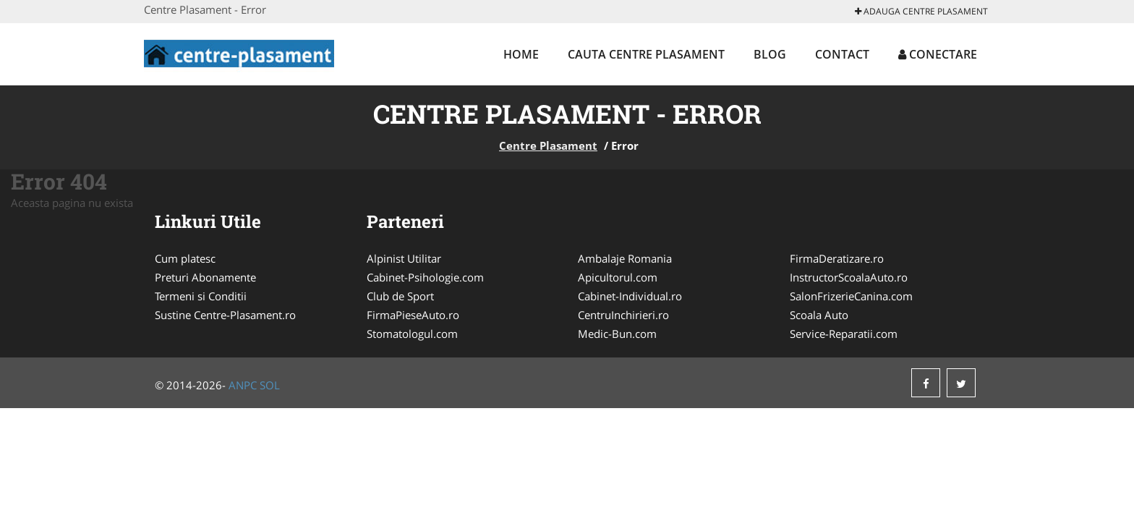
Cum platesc (185, 258)
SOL (270, 385)
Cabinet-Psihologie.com (425, 277)
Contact (842, 54)
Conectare (937, 54)
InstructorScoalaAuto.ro (849, 277)
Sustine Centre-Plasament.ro (225, 315)
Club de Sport (400, 296)
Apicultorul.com (617, 277)
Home (521, 54)
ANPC (243, 385)
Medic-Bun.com (617, 333)
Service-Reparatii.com (844, 333)
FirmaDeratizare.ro (837, 258)
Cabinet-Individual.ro (630, 296)
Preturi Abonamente (205, 277)
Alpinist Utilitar (404, 258)
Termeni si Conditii (201, 296)
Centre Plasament (548, 145)
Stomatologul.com (412, 333)
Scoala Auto (819, 315)
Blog (770, 54)
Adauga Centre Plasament (921, 11)
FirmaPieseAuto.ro (413, 315)
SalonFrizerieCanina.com (851, 296)
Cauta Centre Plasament (646, 54)
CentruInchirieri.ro (623, 315)
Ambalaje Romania (625, 258)
